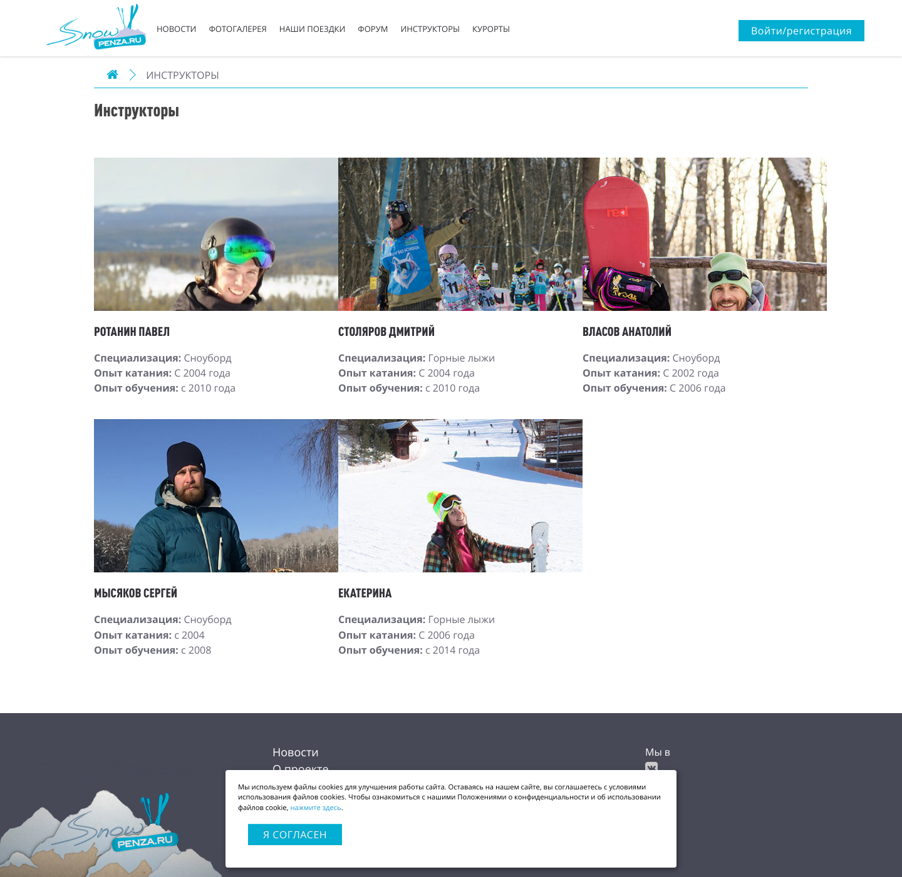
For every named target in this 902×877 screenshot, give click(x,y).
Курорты (491, 28)
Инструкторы (430, 28)
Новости (176, 28)
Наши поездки (312, 28)
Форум (373, 28)
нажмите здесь (315, 808)
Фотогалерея (237, 28)
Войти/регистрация (801, 31)
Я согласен (295, 834)
